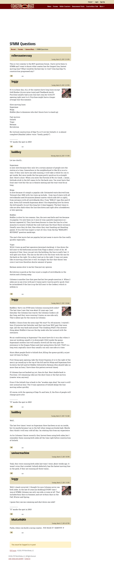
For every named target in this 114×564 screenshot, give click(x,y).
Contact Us (27, 558)
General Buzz (29, 49)
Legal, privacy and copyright (15, 558)
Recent (13, 49)
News (49, 6)
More (101, 6)
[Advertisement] (57, 25)
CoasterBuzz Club (92, 6)
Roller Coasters (65, 6)
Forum (90, 2)
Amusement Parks (78, 6)
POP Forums (13, 550)
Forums (55, 6)
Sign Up (102, 2)
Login (96, 2)
